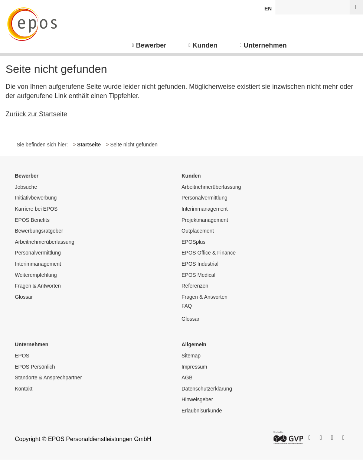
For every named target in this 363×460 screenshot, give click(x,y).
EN (268, 9)
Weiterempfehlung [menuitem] (36, 275)
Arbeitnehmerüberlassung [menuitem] (44, 242)
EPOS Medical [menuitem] (198, 275)
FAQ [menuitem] (187, 306)
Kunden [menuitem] (205, 45)
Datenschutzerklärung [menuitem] (207, 389)
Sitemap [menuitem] (191, 356)
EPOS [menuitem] (22, 356)
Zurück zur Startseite (36, 114)
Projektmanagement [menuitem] (205, 220)
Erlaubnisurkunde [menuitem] (202, 411)
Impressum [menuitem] (194, 367)
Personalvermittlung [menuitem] (38, 253)
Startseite (89, 145)
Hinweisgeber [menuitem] (197, 399)
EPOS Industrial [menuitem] (200, 264)
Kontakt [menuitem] (23, 389)
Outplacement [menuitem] (198, 231)
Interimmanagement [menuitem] (38, 264)
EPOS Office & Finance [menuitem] (209, 253)
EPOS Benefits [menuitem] (32, 220)
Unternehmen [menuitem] (265, 45)
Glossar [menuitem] (24, 297)
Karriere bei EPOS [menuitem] (36, 209)
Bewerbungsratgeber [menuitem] (39, 231)
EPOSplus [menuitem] (194, 242)
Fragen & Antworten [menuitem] (38, 286)
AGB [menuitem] (187, 377)
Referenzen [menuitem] (195, 286)
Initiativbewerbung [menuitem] (36, 198)
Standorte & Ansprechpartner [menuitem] (48, 377)
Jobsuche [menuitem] (26, 187)
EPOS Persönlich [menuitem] (35, 367)
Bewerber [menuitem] (151, 45)
